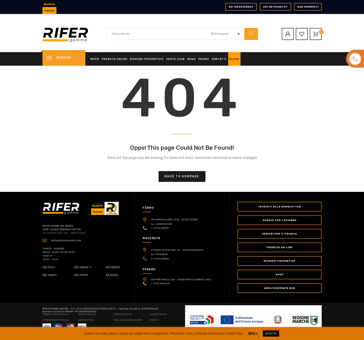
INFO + (253, 333)
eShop (234, 58)
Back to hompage (182, 176)
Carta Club (175, 58)
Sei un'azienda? (241, 6)
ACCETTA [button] (271, 333)
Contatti (219, 58)
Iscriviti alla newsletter (279, 206)
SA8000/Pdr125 (123, 314)
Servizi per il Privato (279, 233)
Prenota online (114, 58)
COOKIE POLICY (158, 314)
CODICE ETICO (86, 320)
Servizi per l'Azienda (280, 220)
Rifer (94, 58)
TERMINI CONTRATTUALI (55, 314)
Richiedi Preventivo (146, 58)
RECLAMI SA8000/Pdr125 (128, 320)
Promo (203, 58)
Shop (280, 274)
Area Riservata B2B (279, 288)
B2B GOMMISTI (307, 6)
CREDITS (154, 320)
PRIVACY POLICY (87, 314)
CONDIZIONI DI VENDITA (55, 320)
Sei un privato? (275, 6)
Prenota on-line (279, 247)
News (191, 58)
